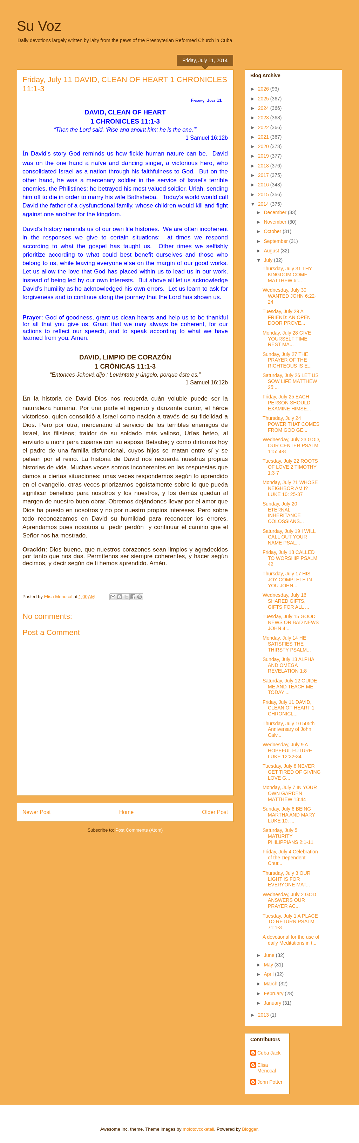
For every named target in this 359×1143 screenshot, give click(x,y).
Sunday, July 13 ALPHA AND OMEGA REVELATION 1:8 (288, 665)
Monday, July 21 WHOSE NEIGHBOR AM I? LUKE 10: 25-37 (290, 488)
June (270, 955)
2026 (264, 89)
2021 (264, 137)
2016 (264, 184)
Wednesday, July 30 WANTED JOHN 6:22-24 (289, 296)
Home (126, 812)
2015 (264, 194)
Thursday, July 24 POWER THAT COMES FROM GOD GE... (291, 424)
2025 (264, 98)
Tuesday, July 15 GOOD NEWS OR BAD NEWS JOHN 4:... (291, 622)
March (271, 983)
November (275, 222)
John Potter (270, 1082)
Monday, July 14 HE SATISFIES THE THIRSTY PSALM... (287, 644)
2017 (264, 175)
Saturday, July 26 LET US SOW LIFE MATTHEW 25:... (291, 381)
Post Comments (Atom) (139, 830)
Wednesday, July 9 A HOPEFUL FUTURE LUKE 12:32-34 (287, 750)
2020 (264, 146)
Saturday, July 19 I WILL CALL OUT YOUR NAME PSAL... (289, 537)
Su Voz (39, 26)
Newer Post (36, 812)
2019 (264, 156)
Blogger (249, 1129)
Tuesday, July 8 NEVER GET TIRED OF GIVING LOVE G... (291, 772)
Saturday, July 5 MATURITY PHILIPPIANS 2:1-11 (288, 836)
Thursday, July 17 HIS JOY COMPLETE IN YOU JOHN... (287, 579)
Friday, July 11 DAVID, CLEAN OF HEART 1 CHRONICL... (288, 708)
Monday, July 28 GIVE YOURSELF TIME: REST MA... (287, 339)
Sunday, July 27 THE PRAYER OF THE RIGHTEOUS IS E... (287, 360)
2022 (264, 127)
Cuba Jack (268, 1053)
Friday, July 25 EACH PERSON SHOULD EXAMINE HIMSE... (287, 402)
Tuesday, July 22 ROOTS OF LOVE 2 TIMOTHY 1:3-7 (290, 467)
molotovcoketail (198, 1129)
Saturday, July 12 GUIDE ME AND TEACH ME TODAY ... (290, 686)
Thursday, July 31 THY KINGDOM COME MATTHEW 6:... (287, 274)
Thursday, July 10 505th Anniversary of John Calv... (288, 729)
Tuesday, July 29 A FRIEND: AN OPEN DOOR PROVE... (287, 317)
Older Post (215, 812)
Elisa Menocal (266, 1068)
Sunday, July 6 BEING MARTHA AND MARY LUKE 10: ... (289, 815)
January (273, 1003)
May (269, 964)
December (275, 212)
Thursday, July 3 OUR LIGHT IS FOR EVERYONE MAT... (287, 879)
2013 (264, 1015)
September (276, 241)
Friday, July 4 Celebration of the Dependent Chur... (290, 857)
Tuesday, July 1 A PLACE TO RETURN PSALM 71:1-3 (290, 922)
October (273, 231)
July (269, 260)
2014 (264, 204)
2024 (264, 108)
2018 (264, 166)
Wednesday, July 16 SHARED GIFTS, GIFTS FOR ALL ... (286, 601)
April (269, 974)
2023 (264, 117)
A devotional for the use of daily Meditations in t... (291, 940)
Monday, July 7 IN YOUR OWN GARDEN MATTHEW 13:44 (290, 793)
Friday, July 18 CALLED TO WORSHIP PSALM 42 (290, 558)
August (272, 250)
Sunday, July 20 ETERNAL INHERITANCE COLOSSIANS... (283, 512)
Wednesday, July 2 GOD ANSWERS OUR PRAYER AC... (289, 900)
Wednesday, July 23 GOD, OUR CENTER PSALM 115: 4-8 (291, 445)
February (274, 993)
